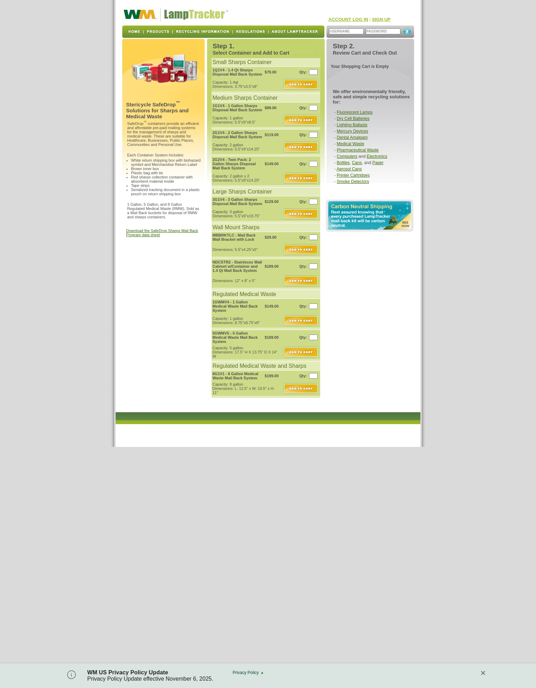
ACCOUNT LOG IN (348, 19)
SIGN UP (381, 19)
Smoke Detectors (353, 181)
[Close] (483, 672)
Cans (357, 162)
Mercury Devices (352, 131)
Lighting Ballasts (352, 124)
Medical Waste (350, 143)
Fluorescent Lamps (354, 112)
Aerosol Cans (349, 169)
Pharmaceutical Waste (358, 150)
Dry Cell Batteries (353, 118)
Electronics (377, 156)
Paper (378, 162)
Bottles (343, 162)
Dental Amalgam (352, 137)
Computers (347, 156)
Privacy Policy (246, 672)
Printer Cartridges (353, 175)
